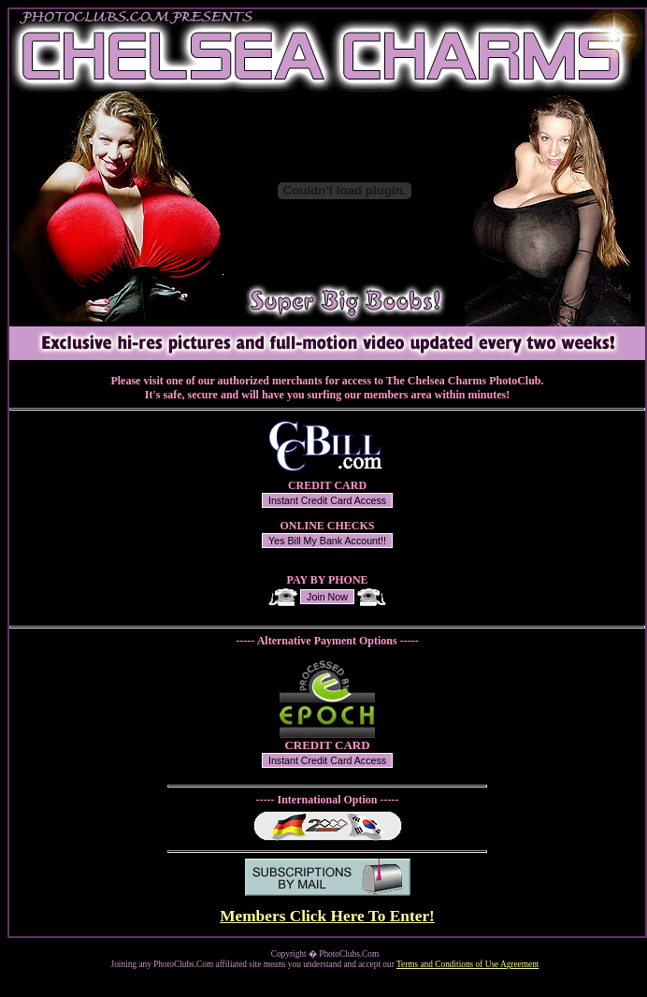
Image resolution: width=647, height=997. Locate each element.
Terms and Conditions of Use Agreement (467, 964)
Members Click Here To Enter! (327, 916)
